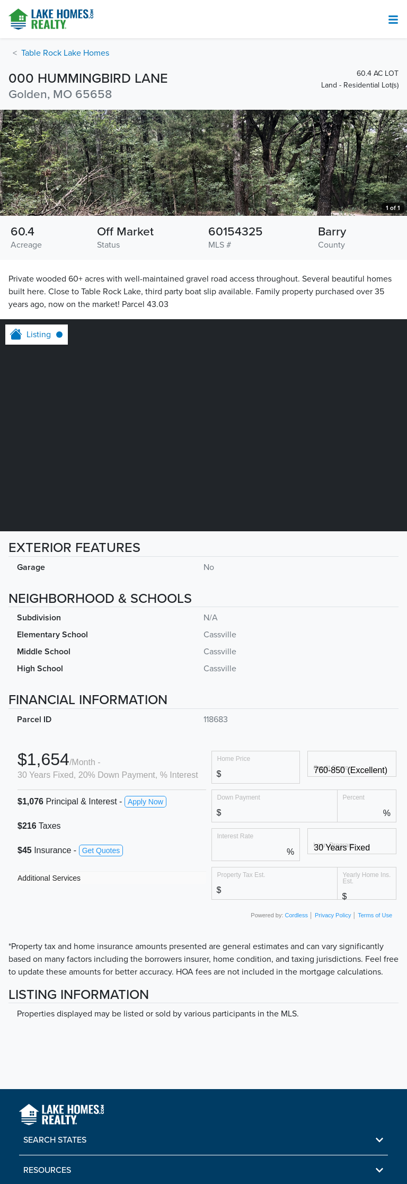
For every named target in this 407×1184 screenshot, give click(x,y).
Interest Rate (235, 835)
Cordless (296, 915)
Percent (354, 797)
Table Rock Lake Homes (65, 53)
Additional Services (49, 878)
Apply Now (145, 801)
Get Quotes (101, 850)
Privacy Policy (333, 915)
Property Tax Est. (241, 874)
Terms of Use (375, 915)
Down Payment (238, 797)
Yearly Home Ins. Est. (367, 877)
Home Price (234, 758)
